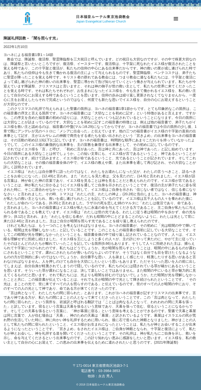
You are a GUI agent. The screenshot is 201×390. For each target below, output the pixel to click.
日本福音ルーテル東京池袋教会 (103, 17)
